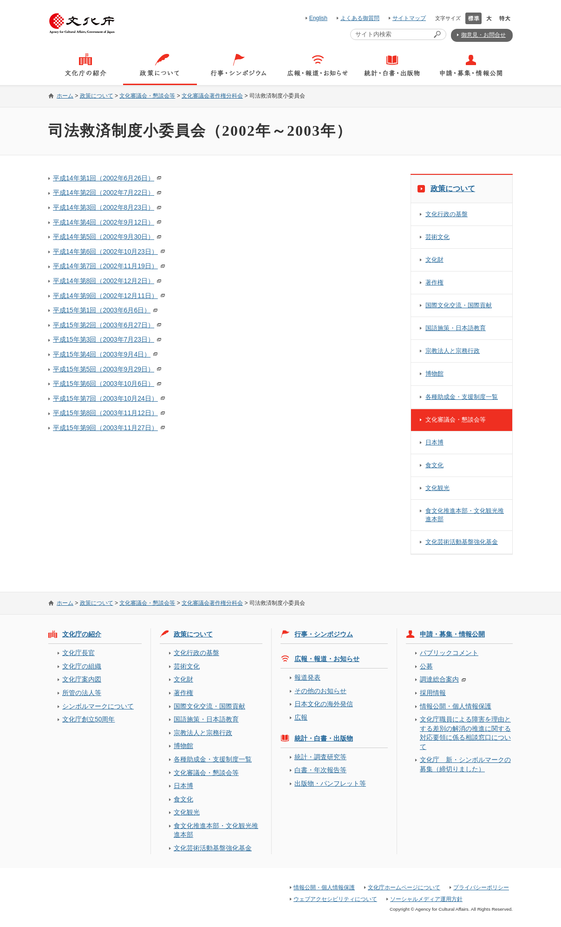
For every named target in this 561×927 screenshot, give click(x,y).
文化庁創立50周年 (88, 719)
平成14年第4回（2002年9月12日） (103, 222)
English (318, 18)
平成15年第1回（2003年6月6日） (101, 310)
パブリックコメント (449, 652)
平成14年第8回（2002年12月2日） (103, 281)
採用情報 (433, 692)
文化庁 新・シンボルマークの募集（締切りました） (465, 764)
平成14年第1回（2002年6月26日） (103, 178)
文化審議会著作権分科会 (212, 96)
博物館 (434, 373)
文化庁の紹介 (81, 634)
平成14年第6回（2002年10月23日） (105, 251)
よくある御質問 (359, 18)
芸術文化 (437, 236)
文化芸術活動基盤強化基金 (461, 541)
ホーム (65, 96)
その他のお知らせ (320, 691)
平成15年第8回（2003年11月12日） (105, 413)
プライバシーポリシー (481, 887)
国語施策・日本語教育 (455, 327)
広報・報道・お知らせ (326, 658)
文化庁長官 (78, 652)
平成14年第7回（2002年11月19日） (105, 266)
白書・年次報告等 (320, 770)
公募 (426, 666)
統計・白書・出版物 (323, 738)
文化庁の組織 (81, 666)
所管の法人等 (81, 692)
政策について (96, 96)
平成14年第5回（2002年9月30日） (103, 236)
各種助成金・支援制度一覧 (461, 396)
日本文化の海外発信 (323, 704)
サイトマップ (409, 18)
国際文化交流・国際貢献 (458, 305)
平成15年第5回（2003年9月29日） (103, 369)
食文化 (434, 465)
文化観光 (437, 487)
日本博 (434, 442)
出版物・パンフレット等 (330, 783)
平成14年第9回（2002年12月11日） (105, 295)
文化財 (434, 259)
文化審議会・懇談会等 (147, 96)
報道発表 (307, 677)
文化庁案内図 (81, 679)
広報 (300, 717)
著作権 (434, 282)
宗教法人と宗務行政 (452, 350)
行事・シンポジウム (323, 634)
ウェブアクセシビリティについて (335, 899)
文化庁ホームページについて (404, 887)
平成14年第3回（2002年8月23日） (103, 207)
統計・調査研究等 (320, 757)
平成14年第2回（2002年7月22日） (103, 192)
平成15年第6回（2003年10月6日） (103, 383)
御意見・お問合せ (483, 35)
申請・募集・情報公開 (452, 634)
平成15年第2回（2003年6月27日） (103, 325)
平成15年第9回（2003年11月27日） (105, 427)
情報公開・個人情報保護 (455, 706)
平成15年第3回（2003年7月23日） (103, 339)
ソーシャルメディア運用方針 (426, 899)
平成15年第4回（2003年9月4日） (101, 354)
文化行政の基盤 (446, 214)
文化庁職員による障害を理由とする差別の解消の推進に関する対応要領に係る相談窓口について (465, 732)
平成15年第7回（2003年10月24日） (105, 398)
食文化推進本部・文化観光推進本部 (464, 515)
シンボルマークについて (98, 706)
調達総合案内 (439, 679)
